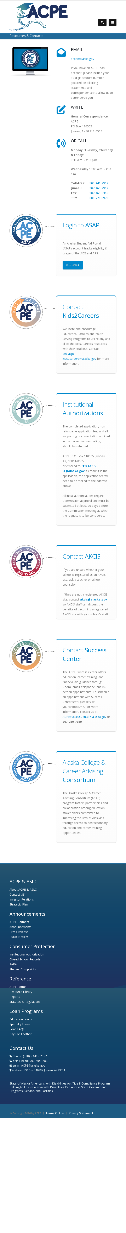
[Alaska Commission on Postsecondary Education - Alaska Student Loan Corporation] (39, 16)
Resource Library (21, 992)
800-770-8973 (99, 198)
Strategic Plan (19, 904)
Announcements (21, 927)
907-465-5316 (99, 193)
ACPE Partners (19, 922)
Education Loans (21, 1019)
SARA (13, 964)
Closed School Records (25, 959)
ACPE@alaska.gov (33, 1065)
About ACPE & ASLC (23, 889)
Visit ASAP (73, 265)
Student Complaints (23, 969)
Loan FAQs (17, 1029)
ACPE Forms (18, 987)
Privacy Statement (81, 1113)
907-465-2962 (99, 188)
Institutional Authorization (27, 954)
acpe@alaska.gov (82, 59)
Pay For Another (21, 1034)
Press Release (19, 932)
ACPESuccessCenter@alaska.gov (84, 717)
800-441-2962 (99, 183)
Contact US (17, 894)
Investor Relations (22, 899)
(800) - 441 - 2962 (35, 1056)
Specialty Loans (20, 1024)
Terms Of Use (55, 1113)
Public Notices (19, 937)
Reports (15, 997)
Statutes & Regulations (25, 1002)
